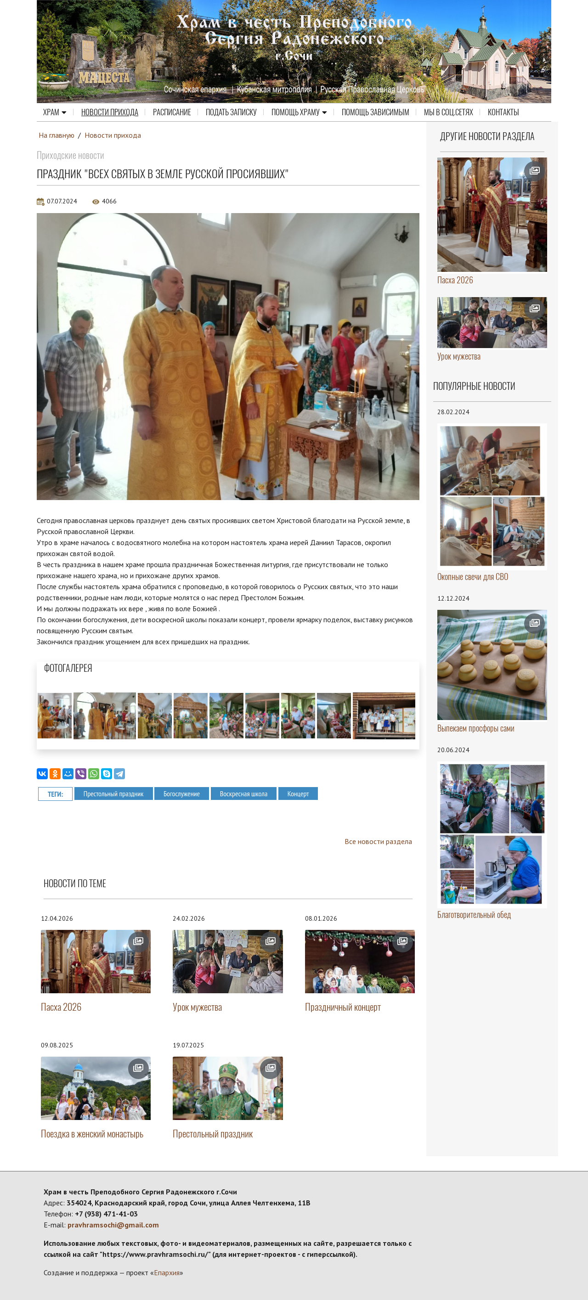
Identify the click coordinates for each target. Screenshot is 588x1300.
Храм (55, 112)
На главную (56, 135)
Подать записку (231, 112)
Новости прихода (109, 112)
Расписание (172, 112)
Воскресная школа (244, 793)
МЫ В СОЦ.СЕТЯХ (448, 112)
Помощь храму (299, 112)
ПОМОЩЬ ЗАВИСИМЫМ (375, 112)
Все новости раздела (378, 841)
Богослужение (182, 793)
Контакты (503, 112)
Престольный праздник (114, 793)
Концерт (298, 793)
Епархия (167, 1272)
